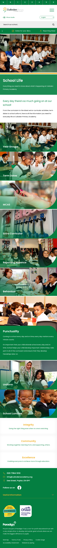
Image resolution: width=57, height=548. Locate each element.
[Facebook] (19, 487)
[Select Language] (47, 17)
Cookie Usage (40, 540)
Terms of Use (16, 540)
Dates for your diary (22, 31)
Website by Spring (28, 543)
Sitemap (6, 540)
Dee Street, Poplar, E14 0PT (16, 480)
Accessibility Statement (11, 543)
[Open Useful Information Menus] (28, 496)
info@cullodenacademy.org (17, 477)
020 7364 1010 (11, 473)
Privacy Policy (28, 540)
